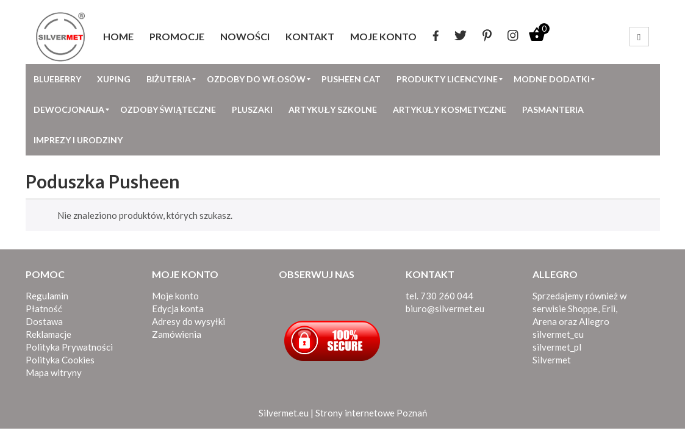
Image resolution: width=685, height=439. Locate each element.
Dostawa (44, 321)
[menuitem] (118, 36)
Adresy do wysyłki (188, 321)
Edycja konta (178, 308)
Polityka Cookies (60, 359)
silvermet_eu (558, 334)
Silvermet (552, 359)
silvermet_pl (557, 346)
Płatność (44, 308)
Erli (608, 308)
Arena (545, 321)
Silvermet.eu (284, 412)
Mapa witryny (54, 372)
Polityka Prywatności (69, 346)
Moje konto (175, 295)
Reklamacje (48, 334)
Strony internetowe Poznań (371, 412)
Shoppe (583, 308)
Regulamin (47, 295)
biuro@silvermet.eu (445, 308)
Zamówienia (176, 334)
